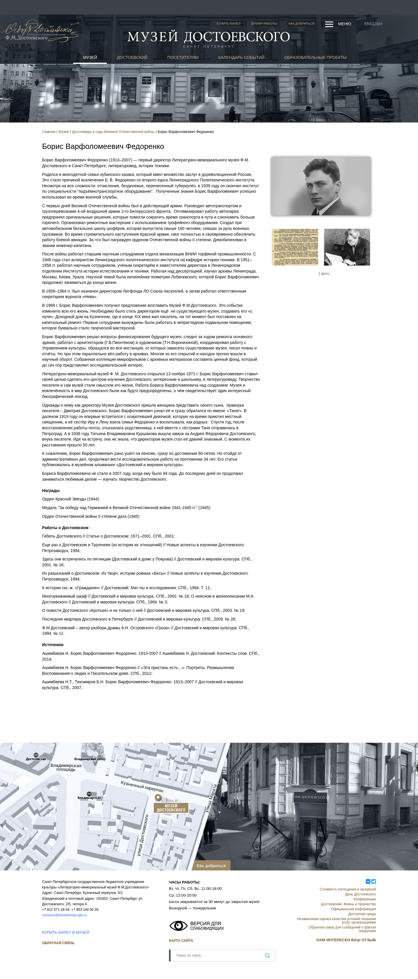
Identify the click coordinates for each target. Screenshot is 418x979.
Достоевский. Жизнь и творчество (348, 904)
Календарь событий (242, 57)
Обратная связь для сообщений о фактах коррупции (342, 929)
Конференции (365, 899)
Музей (90, 57)
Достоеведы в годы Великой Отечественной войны (113, 132)
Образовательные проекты (315, 57)
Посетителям (183, 57)
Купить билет (229, 23)
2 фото (323, 274)
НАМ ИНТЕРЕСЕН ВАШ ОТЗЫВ (346, 940)
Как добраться (301, 23)
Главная (48, 132)
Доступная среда (362, 914)
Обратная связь (58, 943)
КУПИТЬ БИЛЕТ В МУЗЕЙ (65, 932)
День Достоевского (360, 894)
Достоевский (132, 57)
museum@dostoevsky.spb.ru (64, 915)
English (373, 23)
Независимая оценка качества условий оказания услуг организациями (336, 920)
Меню (344, 23)
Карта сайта (181, 941)
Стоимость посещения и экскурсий (348, 889)
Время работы (264, 23)
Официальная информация (353, 909)
